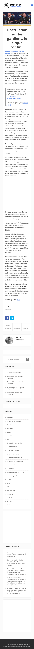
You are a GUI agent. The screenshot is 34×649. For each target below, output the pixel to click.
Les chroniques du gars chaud (15, 472)
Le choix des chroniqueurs (14, 457)
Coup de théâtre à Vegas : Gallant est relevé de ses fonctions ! (16, 563)
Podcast (9, 497)
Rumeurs (9, 501)
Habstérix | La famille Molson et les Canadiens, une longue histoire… (16, 583)
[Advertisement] (17, 528)
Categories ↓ (26, 328)
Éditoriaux (10, 428)
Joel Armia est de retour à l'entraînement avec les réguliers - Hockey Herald (16, 579)
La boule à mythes (12, 446)
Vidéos (9, 505)
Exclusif (9, 432)
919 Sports (10, 417)
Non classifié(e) (11, 490)
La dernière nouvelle (13, 450)
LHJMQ (9, 479)
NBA (8, 486)
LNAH (8, 483)
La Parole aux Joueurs (13, 454)
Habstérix (9, 436)
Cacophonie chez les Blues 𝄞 (15, 372)
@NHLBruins (12, 96)
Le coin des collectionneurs (15, 461)
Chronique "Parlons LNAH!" (14, 421)
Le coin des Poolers (12, 465)
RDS (18, 300)
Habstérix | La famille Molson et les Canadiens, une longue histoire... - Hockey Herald (16, 590)
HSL (8, 439)
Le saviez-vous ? (11, 468)
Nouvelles (10, 494)
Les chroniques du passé (14, 476)
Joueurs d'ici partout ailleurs (15, 443)
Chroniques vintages (13, 425)
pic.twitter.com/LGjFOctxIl (14, 99)
